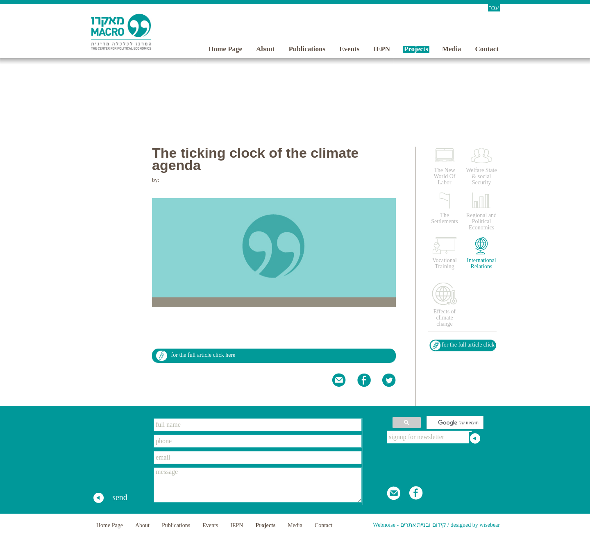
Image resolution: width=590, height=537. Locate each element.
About (265, 49)
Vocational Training (444, 263)
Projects (416, 49)
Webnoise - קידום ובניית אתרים (409, 525)
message (258, 485)
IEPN (381, 49)
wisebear (489, 525)
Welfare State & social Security (481, 176)
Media (451, 49)
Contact (487, 49)
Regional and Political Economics (481, 221)
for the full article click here (203, 355)
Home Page (225, 49)
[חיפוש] (455, 422)
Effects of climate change (444, 317)
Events (349, 49)
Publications (306, 49)
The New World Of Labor (445, 176)
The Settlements (444, 218)
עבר (494, 8)
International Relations (481, 263)
